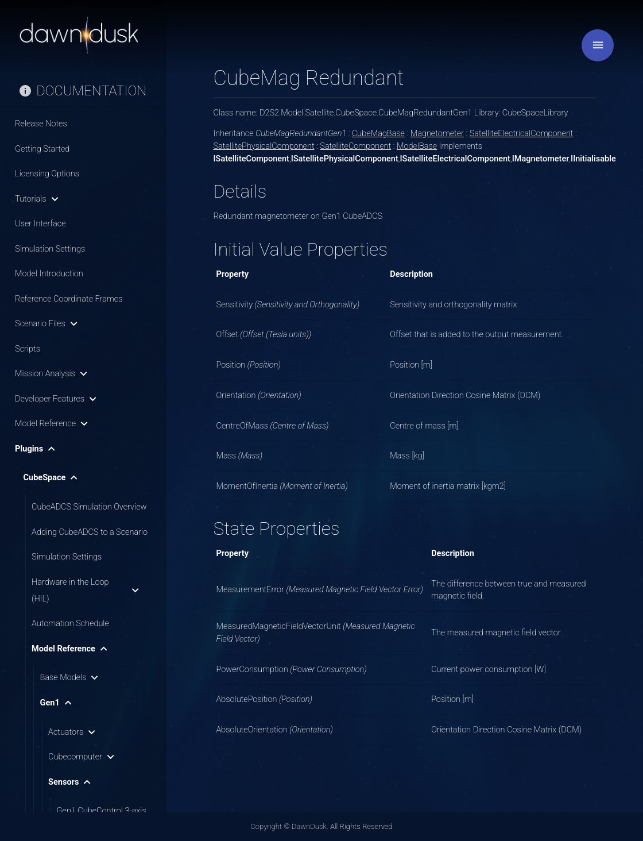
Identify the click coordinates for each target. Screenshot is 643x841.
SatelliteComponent (355, 146)
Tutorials (39, 199)
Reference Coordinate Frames (68, 299)
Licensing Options (47, 174)
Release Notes (41, 124)
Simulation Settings (50, 249)
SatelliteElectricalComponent (522, 133)
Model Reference (53, 423)
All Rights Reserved (361, 826)
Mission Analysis (53, 373)
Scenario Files (48, 323)
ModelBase (417, 146)
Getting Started (42, 149)
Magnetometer (437, 133)
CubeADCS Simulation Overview (89, 507)
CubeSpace (53, 477)
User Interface (40, 224)
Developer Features (58, 399)
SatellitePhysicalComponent (264, 146)
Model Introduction (49, 274)
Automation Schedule (70, 623)
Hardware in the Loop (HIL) (87, 590)
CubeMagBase (378, 133)
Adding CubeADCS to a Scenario (90, 532)
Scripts (27, 349)
